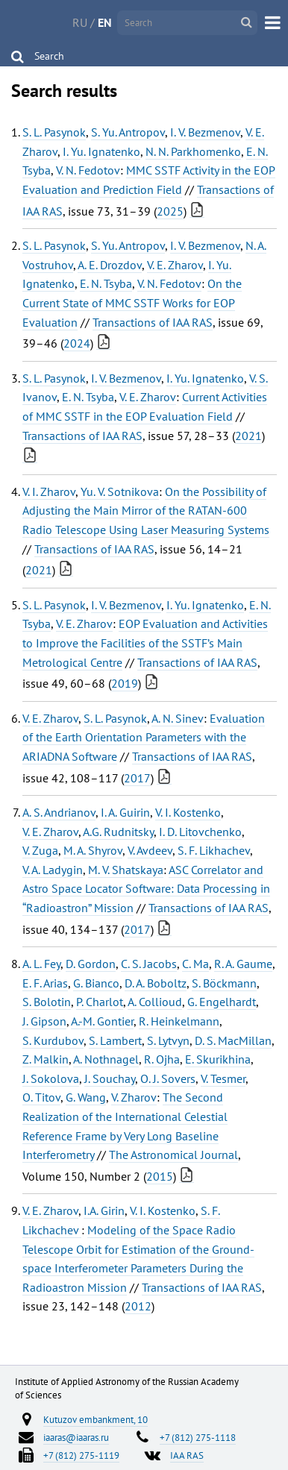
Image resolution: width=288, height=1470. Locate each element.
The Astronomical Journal (173, 1154)
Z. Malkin (45, 1059)
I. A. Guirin (125, 812)
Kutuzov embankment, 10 (95, 1419)
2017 (137, 777)
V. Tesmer (223, 1078)
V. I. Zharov (48, 491)
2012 (138, 1305)
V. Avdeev (150, 850)
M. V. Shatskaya (125, 869)
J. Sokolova (50, 1078)
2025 (170, 211)
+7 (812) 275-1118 (198, 1437)
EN (105, 22)
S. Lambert (115, 1040)
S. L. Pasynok (54, 132)
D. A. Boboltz (156, 983)
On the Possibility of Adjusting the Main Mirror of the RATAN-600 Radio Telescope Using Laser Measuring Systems (145, 510)
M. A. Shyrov (92, 850)
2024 (76, 343)
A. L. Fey (41, 963)
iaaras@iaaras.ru (76, 1437)
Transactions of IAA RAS (153, 322)
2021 (248, 435)
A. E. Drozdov (110, 264)
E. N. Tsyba (106, 283)
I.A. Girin (104, 1210)
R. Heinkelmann (179, 1021)
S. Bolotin (46, 1001)
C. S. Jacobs (149, 963)
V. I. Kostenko (188, 812)
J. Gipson (44, 1021)
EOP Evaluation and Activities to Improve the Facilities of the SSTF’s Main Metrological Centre (145, 642)
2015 (159, 1176)
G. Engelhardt (221, 1001)
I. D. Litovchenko (200, 831)
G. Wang (86, 1097)
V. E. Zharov (175, 264)
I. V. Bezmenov (205, 132)
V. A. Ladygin (52, 869)
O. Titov (41, 1097)
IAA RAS (187, 1455)
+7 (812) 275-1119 (81, 1455)
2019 (124, 683)
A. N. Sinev (177, 718)
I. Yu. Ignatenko (101, 151)
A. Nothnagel (106, 1059)
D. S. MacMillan (233, 1040)
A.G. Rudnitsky (118, 831)
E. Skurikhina (218, 1059)
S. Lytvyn (168, 1040)
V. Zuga (40, 850)
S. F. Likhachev (214, 850)
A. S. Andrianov (59, 812)
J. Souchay (109, 1078)
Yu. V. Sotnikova (120, 491)
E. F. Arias (45, 983)
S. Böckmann (224, 983)
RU (79, 22)
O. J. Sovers (167, 1078)
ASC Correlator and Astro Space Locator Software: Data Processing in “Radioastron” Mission (146, 888)
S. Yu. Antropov (128, 132)
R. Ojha (162, 1059)
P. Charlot (99, 1001)
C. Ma (195, 963)
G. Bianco (96, 983)
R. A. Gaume (243, 963)
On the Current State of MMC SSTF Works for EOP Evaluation (132, 302)
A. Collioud (155, 1001)
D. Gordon (91, 963)
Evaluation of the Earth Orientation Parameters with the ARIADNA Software (143, 737)
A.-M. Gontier (102, 1021)
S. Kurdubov (53, 1040)
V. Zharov (134, 1097)
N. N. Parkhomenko (193, 151)
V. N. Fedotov (88, 170)
